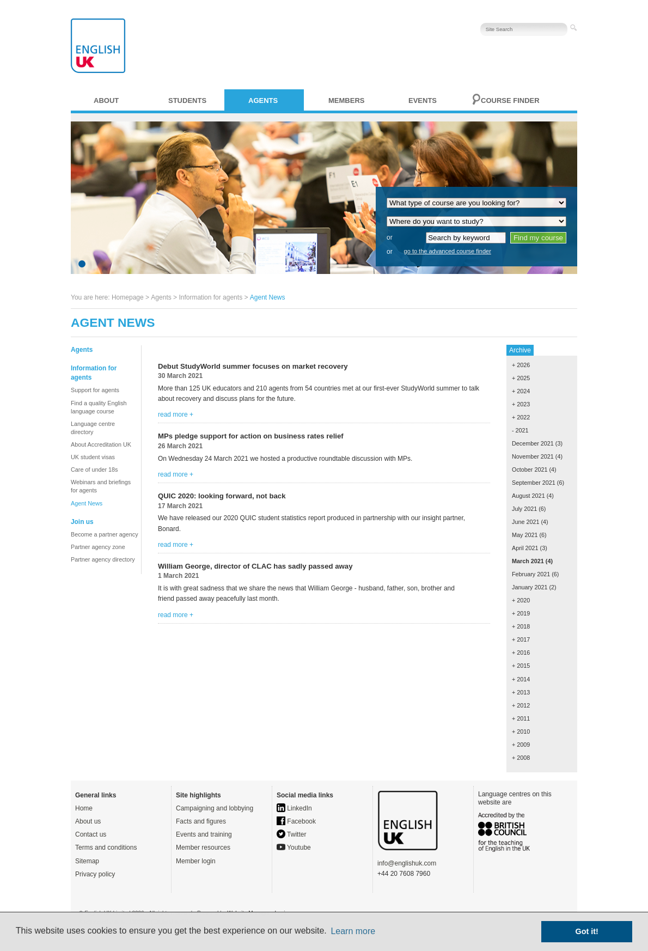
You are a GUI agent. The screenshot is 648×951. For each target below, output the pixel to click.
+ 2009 (521, 744)
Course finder (510, 100)
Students (187, 100)
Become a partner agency (104, 534)
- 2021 (520, 430)
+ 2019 (521, 613)
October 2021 (529, 469)
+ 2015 (521, 665)
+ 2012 (521, 705)
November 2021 (533, 456)
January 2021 (529, 587)
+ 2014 (521, 679)
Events (422, 100)
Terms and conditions (106, 847)
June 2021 (525, 522)
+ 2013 (521, 692)
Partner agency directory (103, 559)
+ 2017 (521, 639)
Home (84, 808)
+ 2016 (521, 652)
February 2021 (531, 574)
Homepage (128, 297)
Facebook (296, 821)
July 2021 (524, 508)
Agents (263, 100)
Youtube (294, 847)
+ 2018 (521, 626)
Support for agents (95, 390)
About (106, 100)
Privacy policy (95, 874)
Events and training (204, 834)
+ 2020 (521, 600)
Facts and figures (201, 821)
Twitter (291, 834)
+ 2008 (521, 757)
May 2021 (524, 535)
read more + (175, 414)
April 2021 (525, 548)
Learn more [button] (353, 931)
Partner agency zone (98, 547)
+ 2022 (521, 417)
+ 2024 (521, 391)
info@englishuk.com (406, 863)
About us (88, 821)
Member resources (203, 847)
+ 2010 (521, 731)
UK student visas (93, 457)
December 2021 (533, 443)
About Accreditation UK (101, 444)
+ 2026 (521, 365)
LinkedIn (294, 808)
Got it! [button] (587, 931)
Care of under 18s (94, 469)
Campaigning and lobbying (214, 808)
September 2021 (533, 482)
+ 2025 (521, 378)
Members (346, 100)
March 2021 (528, 561)
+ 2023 (521, 404)
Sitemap (87, 861)
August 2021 (528, 495)
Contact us (90, 834)
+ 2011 (521, 718)
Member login (196, 861)
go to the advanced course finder (447, 251)
